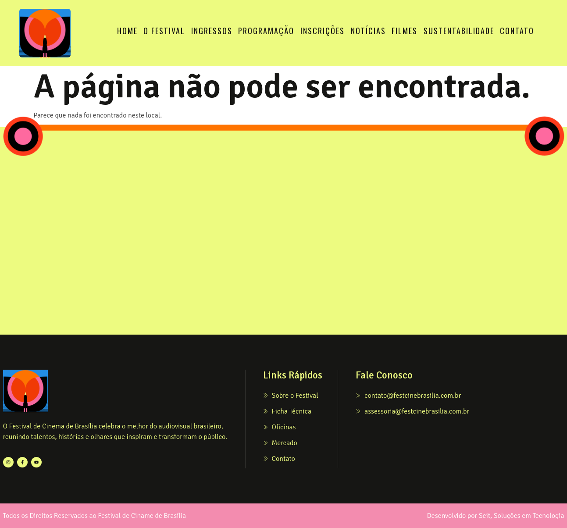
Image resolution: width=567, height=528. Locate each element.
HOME (127, 30)
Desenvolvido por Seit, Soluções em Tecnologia (495, 515)
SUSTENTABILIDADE (459, 30)
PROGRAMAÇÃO (266, 30)
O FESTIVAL (164, 30)
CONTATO (517, 30)
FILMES (404, 30)
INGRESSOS (211, 30)
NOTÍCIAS (368, 30)
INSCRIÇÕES (322, 30)
